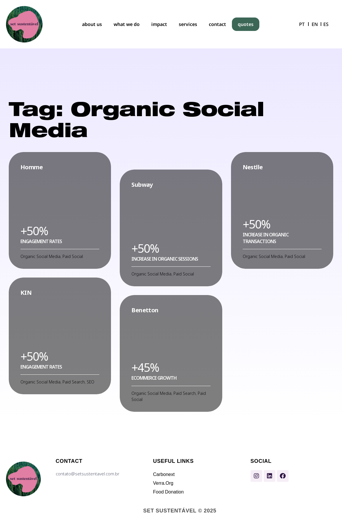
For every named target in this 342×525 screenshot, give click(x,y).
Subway (141, 185)
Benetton (144, 310)
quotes (246, 24)
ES (326, 24)
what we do (127, 24)
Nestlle (253, 167)
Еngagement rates (41, 241)
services (188, 24)
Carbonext (164, 474)
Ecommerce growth (154, 378)
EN (315, 24)
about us (92, 24)
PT (302, 24)
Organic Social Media (40, 256)
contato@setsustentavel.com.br (87, 474)
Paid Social (73, 256)
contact (217, 24)
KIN (26, 292)
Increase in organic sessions (164, 259)
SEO (90, 382)
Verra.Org (163, 483)
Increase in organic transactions (266, 237)
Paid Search (74, 382)
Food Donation (168, 491)
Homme (31, 167)
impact (159, 24)
